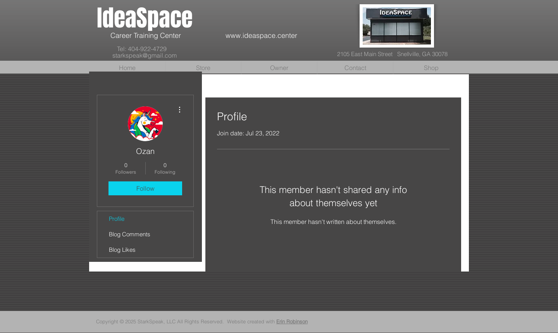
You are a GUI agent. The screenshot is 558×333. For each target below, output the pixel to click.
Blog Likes (122, 249)
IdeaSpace (145, 18)
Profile (116, 218)
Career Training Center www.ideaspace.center (197, 35)
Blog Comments (129, 234)
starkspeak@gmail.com (144, 55)
